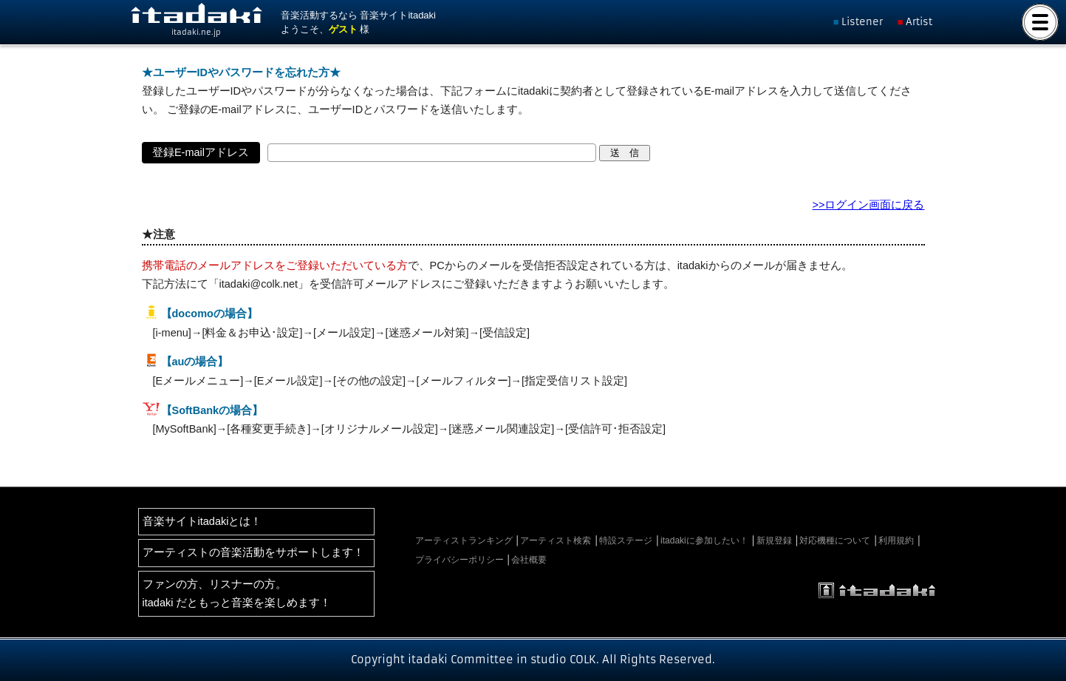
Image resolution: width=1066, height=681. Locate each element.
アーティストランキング (464, 540)
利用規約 (896, 540)
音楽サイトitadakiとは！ (202, 521)
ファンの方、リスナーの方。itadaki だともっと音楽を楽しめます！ (237, 593)
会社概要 (529, 560)
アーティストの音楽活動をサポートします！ (253, 552)
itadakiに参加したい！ (704, 540)
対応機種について (834, 540)
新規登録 (774, 540)
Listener (862, 22)
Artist (919, 22)
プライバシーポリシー (459, 560)
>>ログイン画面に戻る (869, 205)
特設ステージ (625, 540)
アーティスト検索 (555, 540)
